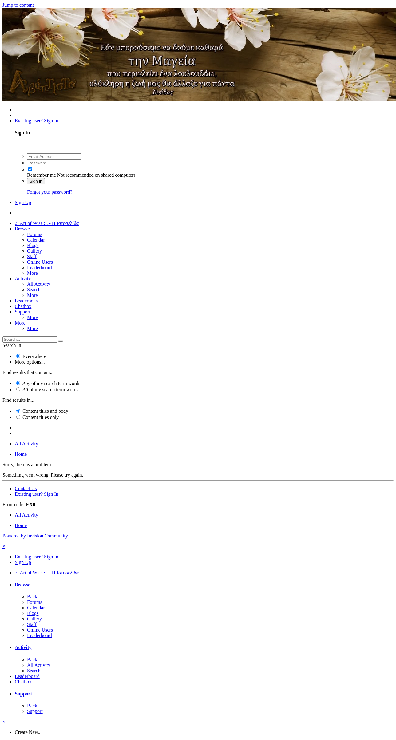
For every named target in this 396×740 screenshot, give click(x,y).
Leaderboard (39, 267)
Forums (34, 234)
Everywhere (34, 356)
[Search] (29, 339)
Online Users (40, 262)
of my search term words (51, 383)
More (32, 273)
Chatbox (23, 306)
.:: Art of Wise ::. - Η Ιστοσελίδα (47, 223)
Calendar (36, 239)
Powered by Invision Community (35, 535)
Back (32, 596)
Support (22, 311)
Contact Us (26, 488)
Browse (22, 228)
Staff (32, 256)
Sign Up (23, 202)
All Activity (38, 284)
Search (34, 289)
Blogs (32, 245)
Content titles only (40, 417)
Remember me (41, 175)
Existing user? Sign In (38, 120)
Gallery (34, 251)
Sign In (36, 181)
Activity (23, 278)
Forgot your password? (49, 192)
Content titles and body (45, 411)
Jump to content (18, 5)
